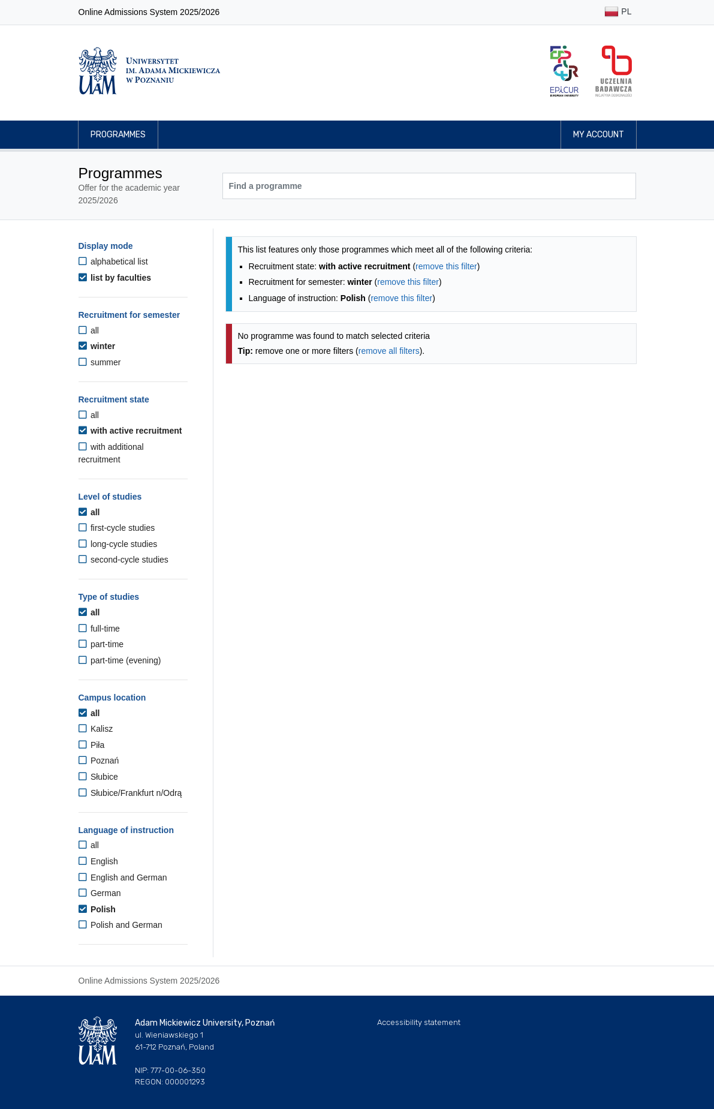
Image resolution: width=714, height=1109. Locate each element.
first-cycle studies (117, 528)
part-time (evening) (120, 660)
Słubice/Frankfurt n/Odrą (130, 793)
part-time (101, 644)
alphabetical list (113, 261)
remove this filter (446, 266)
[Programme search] (429, 186)
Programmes (118, 135)
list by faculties (115, 277)
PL (617, 12)
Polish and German (120, 925)
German (100, 893)
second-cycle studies (123, 559)
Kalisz (96, 729)
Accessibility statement (418, 1022)
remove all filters (389, 351)
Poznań (99, 760)
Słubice (98, 777)
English (98, 861)
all (89, 330)
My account (598, 135)
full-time (99, 628)
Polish (97, 909)
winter (97, 346)
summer (100, 362)
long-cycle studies (118, 544)
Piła (92, 745)
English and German (123, 877)
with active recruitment (130, 430)
